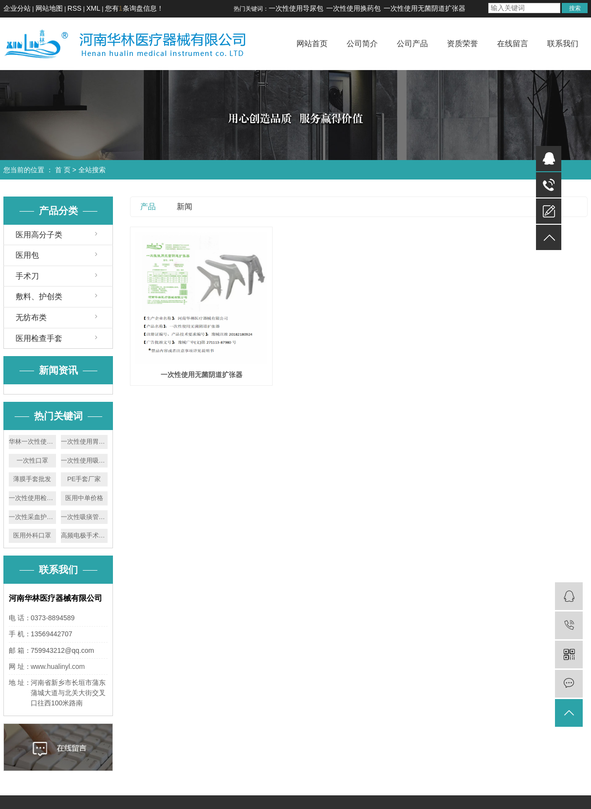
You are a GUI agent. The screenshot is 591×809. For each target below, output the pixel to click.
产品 (148, 206)
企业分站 (17, 8)
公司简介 (362, 43)
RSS (75, 8)
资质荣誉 (462, 43)
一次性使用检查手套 (32, 498)
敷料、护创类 (39, 296)
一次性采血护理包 (32, 517)
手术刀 (27, 276)
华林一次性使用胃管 (32, 441)
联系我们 (562, 43)
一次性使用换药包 (353, 8)
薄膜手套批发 (32, 479)
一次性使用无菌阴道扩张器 (424, 8)
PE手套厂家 (84, 479)
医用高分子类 (39, 235)
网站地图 (49, 8)
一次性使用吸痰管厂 (84, 460)
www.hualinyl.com (58, 666)
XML (93, 8)
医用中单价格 (84, 498)
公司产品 (412, 43)
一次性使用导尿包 (296, 8)
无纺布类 (31, 317)
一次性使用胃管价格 (84, 441)
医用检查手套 (39, 338)
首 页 (63, 170)
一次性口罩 (32, 460)
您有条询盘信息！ (134, 8)
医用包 (27, 255)
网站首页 (312, 43)
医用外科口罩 (32, 535)
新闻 (184, 206)
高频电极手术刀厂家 (84, 535)
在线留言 (512, 43)
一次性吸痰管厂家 (84, 517)
